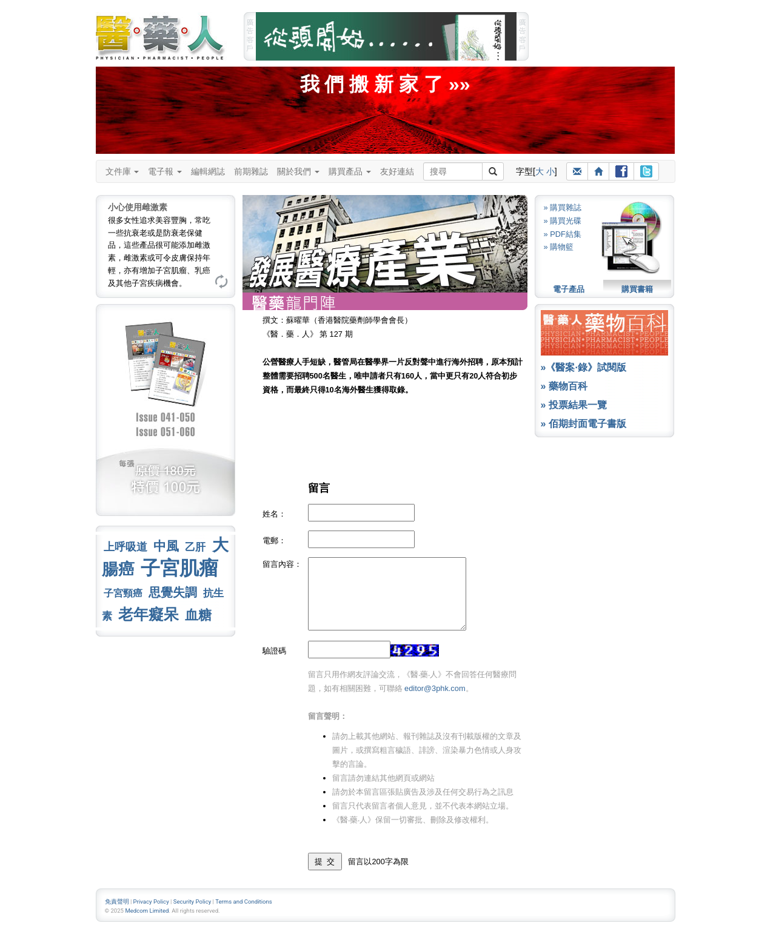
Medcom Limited (147, 910)
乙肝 (195, 547)
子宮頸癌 (123, 593)
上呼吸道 (125, 547)
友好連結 (397, 171)
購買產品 (350, 171)
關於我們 (298, 171)
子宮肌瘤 (179, 568)
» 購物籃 (559, 246)
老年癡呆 (148, 614)
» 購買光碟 (563, 220)
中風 (166, 546)
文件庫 (122, 171)
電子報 (165, 171)
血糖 (198, 615)
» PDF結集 (562, 234)
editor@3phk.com (434, 688)
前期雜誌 (251, 171)
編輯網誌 (208, 171)
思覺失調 (173, 592)
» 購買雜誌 (563, 207)
